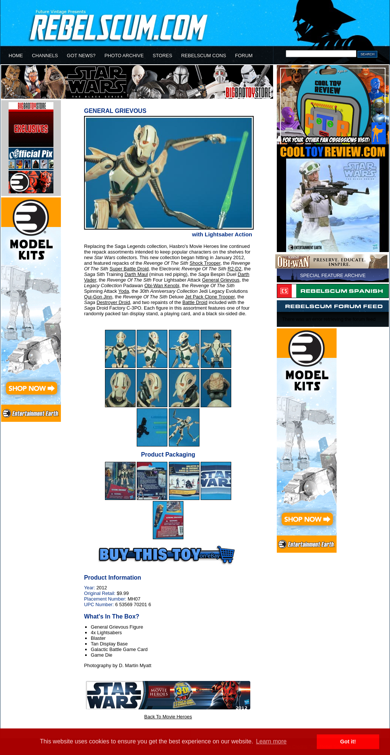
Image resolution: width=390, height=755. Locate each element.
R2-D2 (234, 268)
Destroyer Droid (113, 302)
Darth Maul (136, 274)
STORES (162, 55)
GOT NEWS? (81, 55)
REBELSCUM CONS (203, 55)
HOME (16, 55)
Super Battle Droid (129, 268)
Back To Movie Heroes (168, 716)
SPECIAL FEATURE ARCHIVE (333, 275)
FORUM (244, 55)
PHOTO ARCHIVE (124, 55)
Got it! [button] (348, 742)
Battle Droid (194, 302)
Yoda (123, 291)
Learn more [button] (271, 741)
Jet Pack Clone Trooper (210, 297)
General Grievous (220, 280)
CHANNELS (45, 55)
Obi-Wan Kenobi (162, 285)
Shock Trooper (204, 263)
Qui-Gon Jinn (98, 297)
